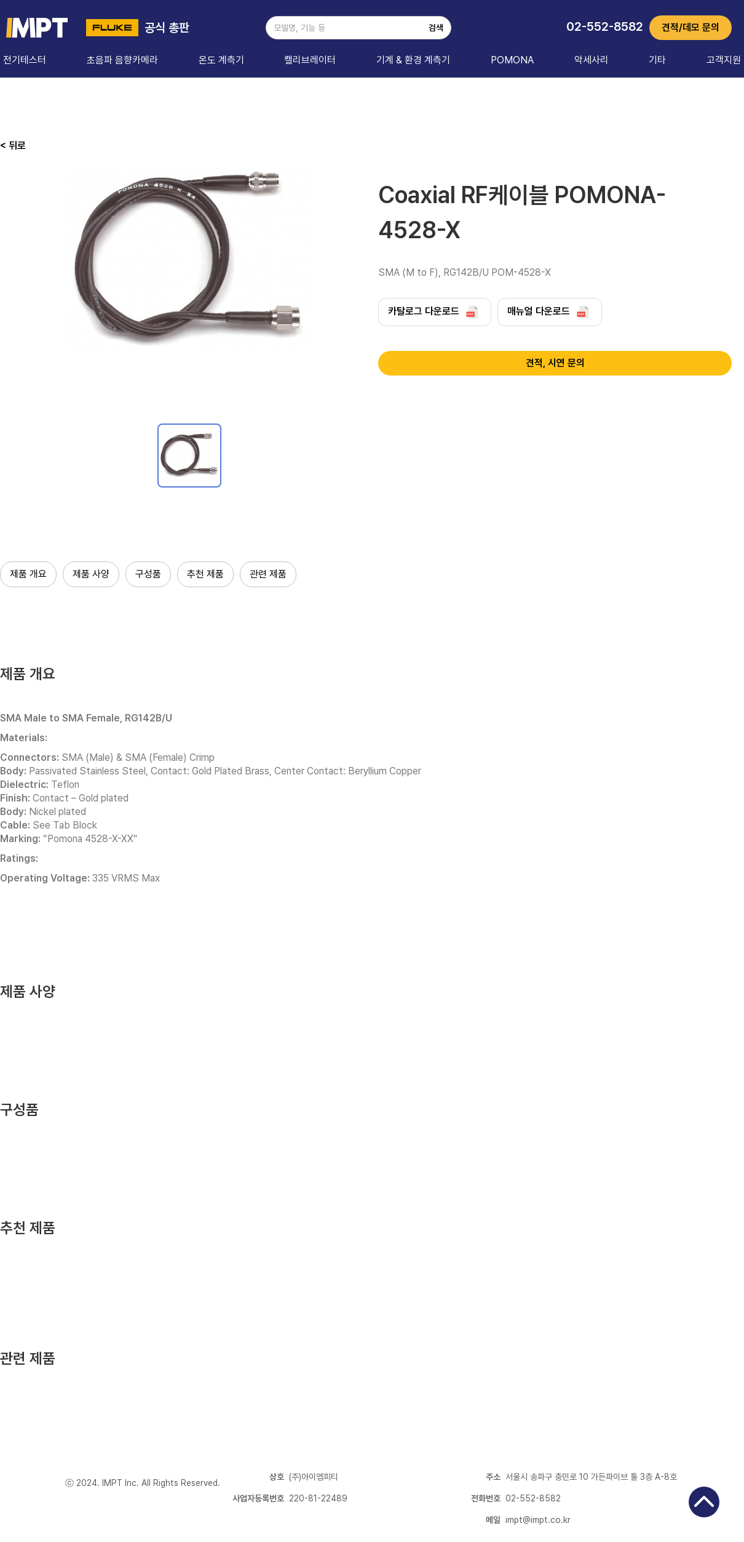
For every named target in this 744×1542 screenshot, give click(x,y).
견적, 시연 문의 (555, 363)
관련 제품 (268, 574)
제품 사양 (91, 574)
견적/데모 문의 (690, 27)
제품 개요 (28, 574)
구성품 (148, 574)
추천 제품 (205, 574)
